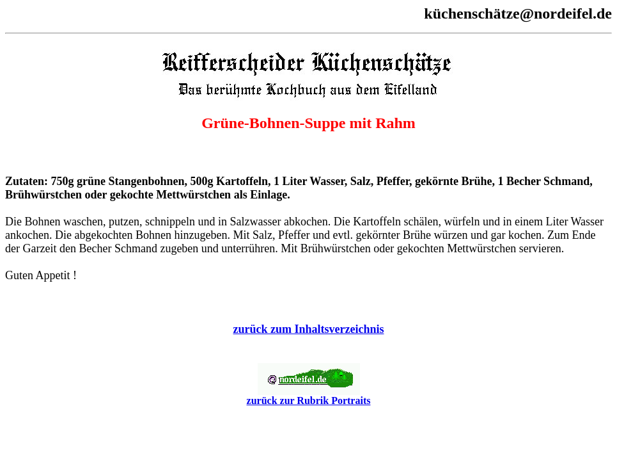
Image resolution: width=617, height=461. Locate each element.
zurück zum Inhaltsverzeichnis (308, 329)
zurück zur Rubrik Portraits (309, 396)
